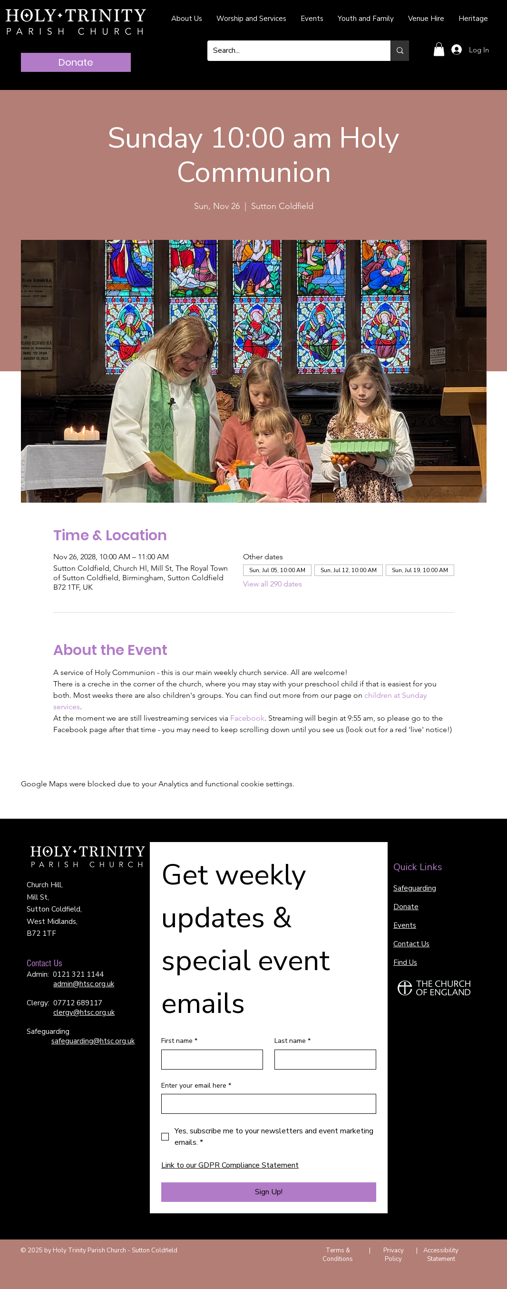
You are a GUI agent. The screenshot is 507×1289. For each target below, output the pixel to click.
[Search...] (291, 50)
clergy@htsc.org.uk (84, 1012)
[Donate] (76, 62)
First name (179, 1041)
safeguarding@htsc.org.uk (93, 1041)
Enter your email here (196, 1086)
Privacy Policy (393, 1254)
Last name (292, 1041)
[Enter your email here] (266, 1103)
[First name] (209, 1059)
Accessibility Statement (440, 1254)
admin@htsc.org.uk (83, 984)
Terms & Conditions (337, 1254)
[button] (439, 49)
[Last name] (322, 1059)
